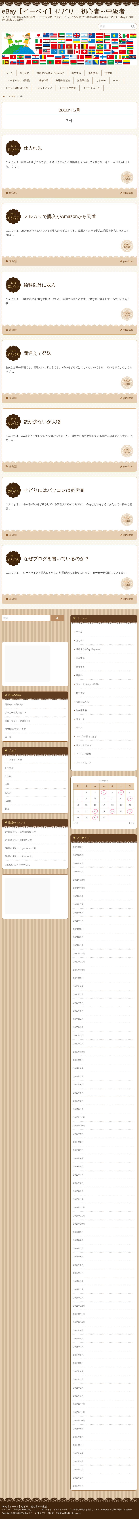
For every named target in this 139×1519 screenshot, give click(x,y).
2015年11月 (79, 1412)
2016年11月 (79, 1314)
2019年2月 (78, 1101)
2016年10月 (79, 1322)
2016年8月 (78, 1338)
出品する (76, 73)
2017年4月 (78, 1273)
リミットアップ (43, 88)
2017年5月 (78, 1265)
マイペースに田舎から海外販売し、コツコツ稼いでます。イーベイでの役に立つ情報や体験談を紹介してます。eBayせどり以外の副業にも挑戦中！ (68, 1509)
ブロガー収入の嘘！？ (15, 712)
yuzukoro (128, 192)
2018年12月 (79, 1117)
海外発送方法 (63, 80)
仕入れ (13, 192)
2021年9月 (78, 896)
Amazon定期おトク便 (15, 729)
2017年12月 (79, 1207)
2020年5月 (78, 1011)
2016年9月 (78, 1330)
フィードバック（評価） (18, 80)
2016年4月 (78, 1371)
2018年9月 (78, 1134)
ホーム (9, 73)
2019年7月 (78, 1076)
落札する (93, 73)
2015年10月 (79, 1420)
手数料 (108, 73)
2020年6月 (78, 1003)
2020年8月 (78, 986)
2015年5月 (78, 1461)
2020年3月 (78, 1027)
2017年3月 (78, 1281)
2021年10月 (79, 888)
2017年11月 (79, 1216)
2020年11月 (79, 961)
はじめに (25, 73)
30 (95, 818)
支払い (8, 792)
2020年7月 (78, 994)
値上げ (8, 737)
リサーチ (101, 80)
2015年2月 (78, 1478)
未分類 (13, 261)
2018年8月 (78, 1142)
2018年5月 (78, 1166)
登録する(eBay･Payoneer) (50, 73)
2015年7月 (78, 1445)
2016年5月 (78, 1363)
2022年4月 (78, 863)
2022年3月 (78, 871)
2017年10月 (79, 1224)
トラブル (9, 768)
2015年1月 (78, 1486)
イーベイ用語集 (67, 88)
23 (95, 811)
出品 (7, 784)
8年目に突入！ (12, 832)
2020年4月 (78, 1019)
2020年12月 (79, 953)
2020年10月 (79, 970)
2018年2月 (78, 1191)
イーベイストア (91, 88)
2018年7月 (78, 1150)
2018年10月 (79, 1125)
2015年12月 (79, 1404)
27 (130, 811)
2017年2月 (78, 1289)
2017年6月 (78, 1256)
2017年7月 (78, 1248)
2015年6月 (78, 1453)
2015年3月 (78, 1469)
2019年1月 (78, 1109)
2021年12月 (79, 880)
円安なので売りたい (14, 704)
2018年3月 (78, 1183)
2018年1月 (78, 1199)
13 (130, 799)
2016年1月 (78, 1396)
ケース (116, 80)
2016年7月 (78, 1346)
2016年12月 (79, 1306)
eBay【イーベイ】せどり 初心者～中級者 (24, 1506)
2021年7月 (78, 904)
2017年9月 (78, 1232)
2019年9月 (78, 1060)
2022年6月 (78, 847)
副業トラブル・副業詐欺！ (18, 721)
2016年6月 (78, 1355)
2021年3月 (78, 929)
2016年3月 (78, 1379)
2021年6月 (78, 912)
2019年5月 (78, 1093)
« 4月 (75, 823)
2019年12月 (79, 1052)
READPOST (127, 177)
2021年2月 (78, 937)
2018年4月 (78, 1175)
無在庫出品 (83, 80)
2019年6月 (78, 1084)
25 (112, 811)
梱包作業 (43, 80)
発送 (7, 809)
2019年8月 (78, 1068)
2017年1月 (78, 1297)
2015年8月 (78, 1437)
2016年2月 (78, 1388)
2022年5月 (78, 855)
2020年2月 (78, 1035)
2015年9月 (78, 1428)
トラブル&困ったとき (16, 88)
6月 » (131, 823)
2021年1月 (78, 945)
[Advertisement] (27, 664)
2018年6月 (78, 1158)
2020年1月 (78, 1043)
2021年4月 (78, 921)
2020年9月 (78, 978)
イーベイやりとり (13, 760)
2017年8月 (78, 1240)
